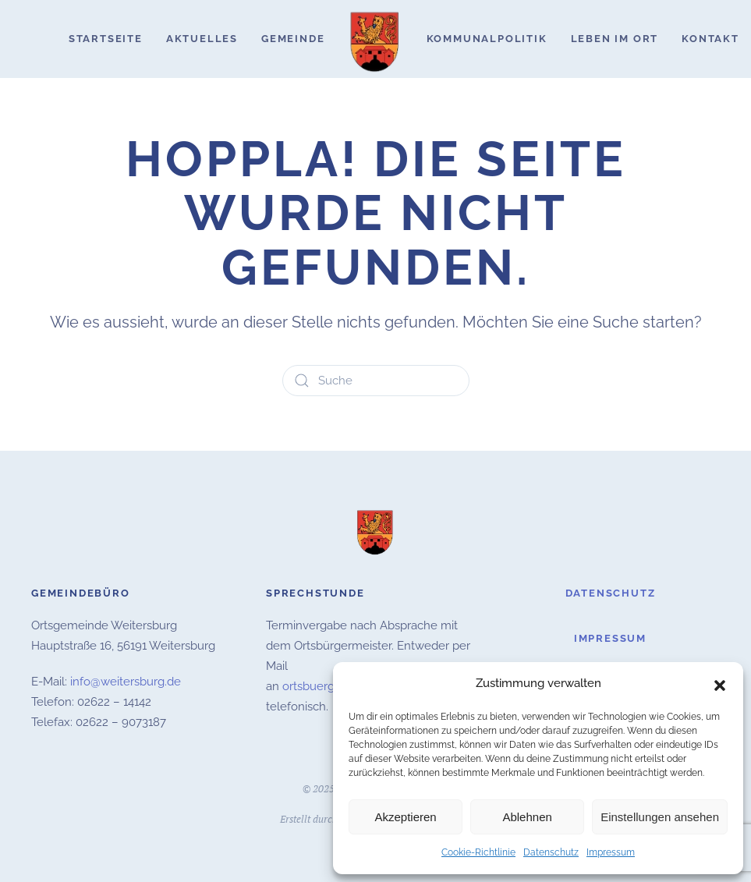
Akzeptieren (405, 817)
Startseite (106, 38)
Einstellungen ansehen (659, 817)
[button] (720, 684)
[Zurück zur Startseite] (376, 39)
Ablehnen (526, 817)
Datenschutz (551, 852)
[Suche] (375, 380)
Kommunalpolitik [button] (487, 38)
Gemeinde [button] (292, 38)
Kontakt (710, 38)
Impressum (610, 852)
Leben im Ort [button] (615, 38)
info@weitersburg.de (125, 680)
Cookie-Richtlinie (478, 852)
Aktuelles (202, 38)
